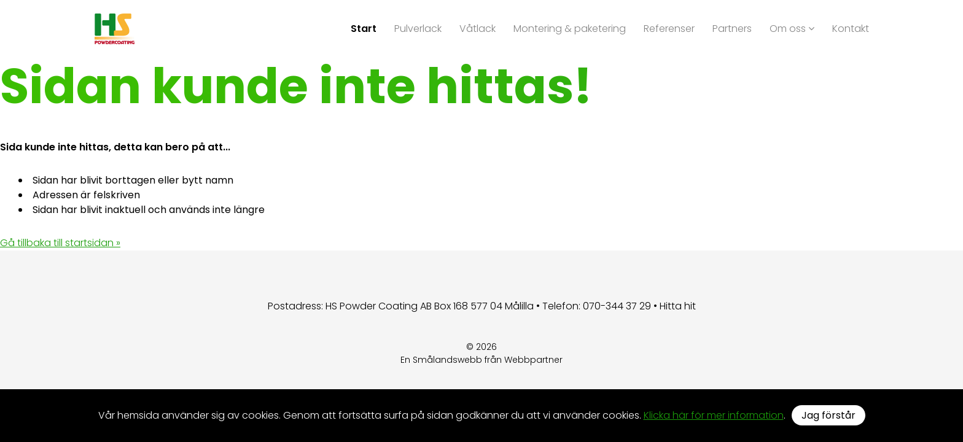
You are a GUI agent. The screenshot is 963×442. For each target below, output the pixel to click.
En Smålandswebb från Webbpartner (481, 360)
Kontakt (850, 28)
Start (363, 28)
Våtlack (477, 28)
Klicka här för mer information (714, 415)
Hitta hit (678, 306)
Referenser (669, 28)
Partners (732, 28)
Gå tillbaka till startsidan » (60, 243)
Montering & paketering (569, 28)
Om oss (792, 28)
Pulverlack (418, 28)
